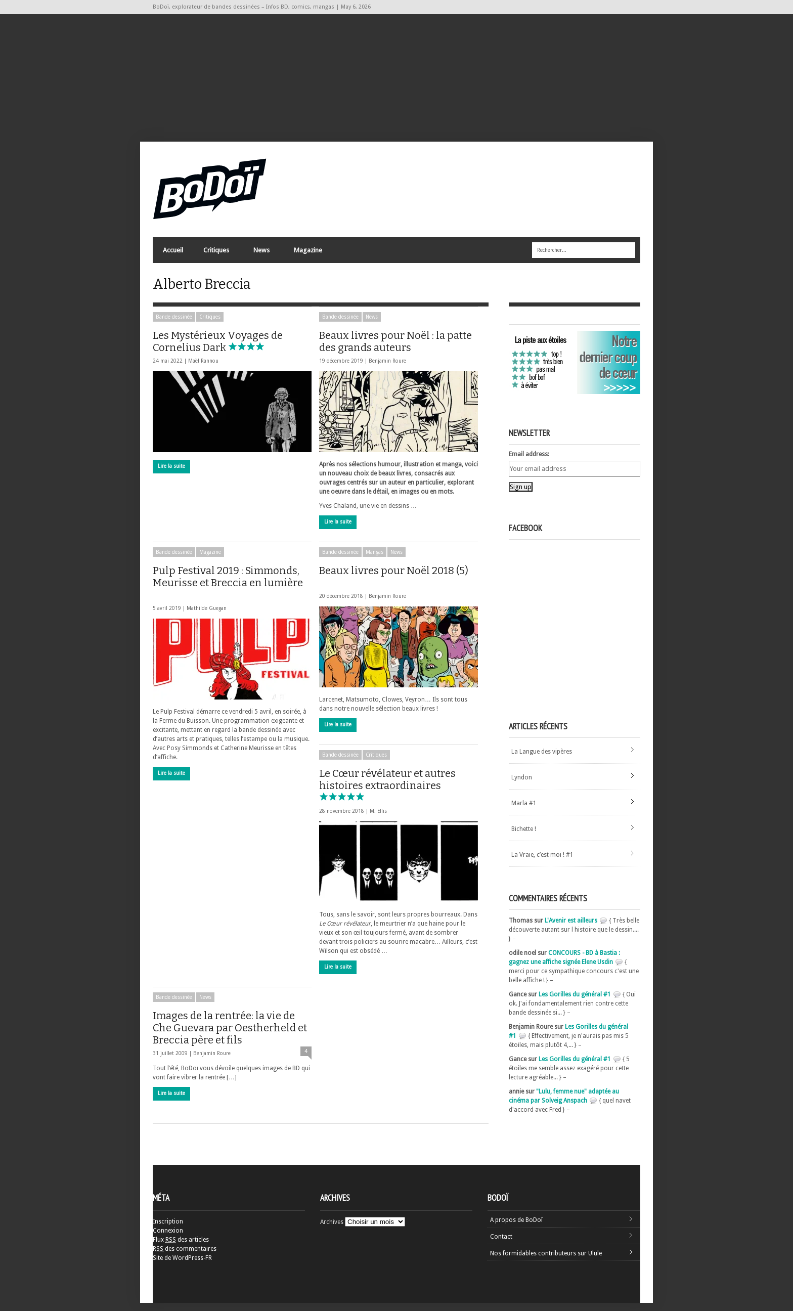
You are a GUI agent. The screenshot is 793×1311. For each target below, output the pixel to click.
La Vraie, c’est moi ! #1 (542, 862)
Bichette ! (523, 837)
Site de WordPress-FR (182, 1266)
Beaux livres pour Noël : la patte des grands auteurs (395, 349)
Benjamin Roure (387, 369)
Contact (501, 1244)
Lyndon (521, 785)
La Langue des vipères (541, 759)
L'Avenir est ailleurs (571, 928)
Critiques (215, 255)
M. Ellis (378, 819)
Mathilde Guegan (207, 616)
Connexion (168, 1238)
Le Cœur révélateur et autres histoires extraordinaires (387, 792)
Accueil (173, 253)
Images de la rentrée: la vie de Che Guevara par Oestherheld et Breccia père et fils (230, 1036)
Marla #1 (524, 811)
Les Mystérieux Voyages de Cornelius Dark (218, 349)
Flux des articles (181, 1247)
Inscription (168, 1229)
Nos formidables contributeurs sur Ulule (546, 1261)
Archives (331, 1230)
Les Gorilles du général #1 (575, 1002)
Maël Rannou (203, 369)
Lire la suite (171, 474)
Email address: (529, 462)
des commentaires (184, 1256)
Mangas (374, 560)
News (261, 255)
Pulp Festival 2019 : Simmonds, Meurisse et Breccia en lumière (228, 589)
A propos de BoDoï (516, 1228)
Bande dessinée (174, 325)
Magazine (307, 255)
